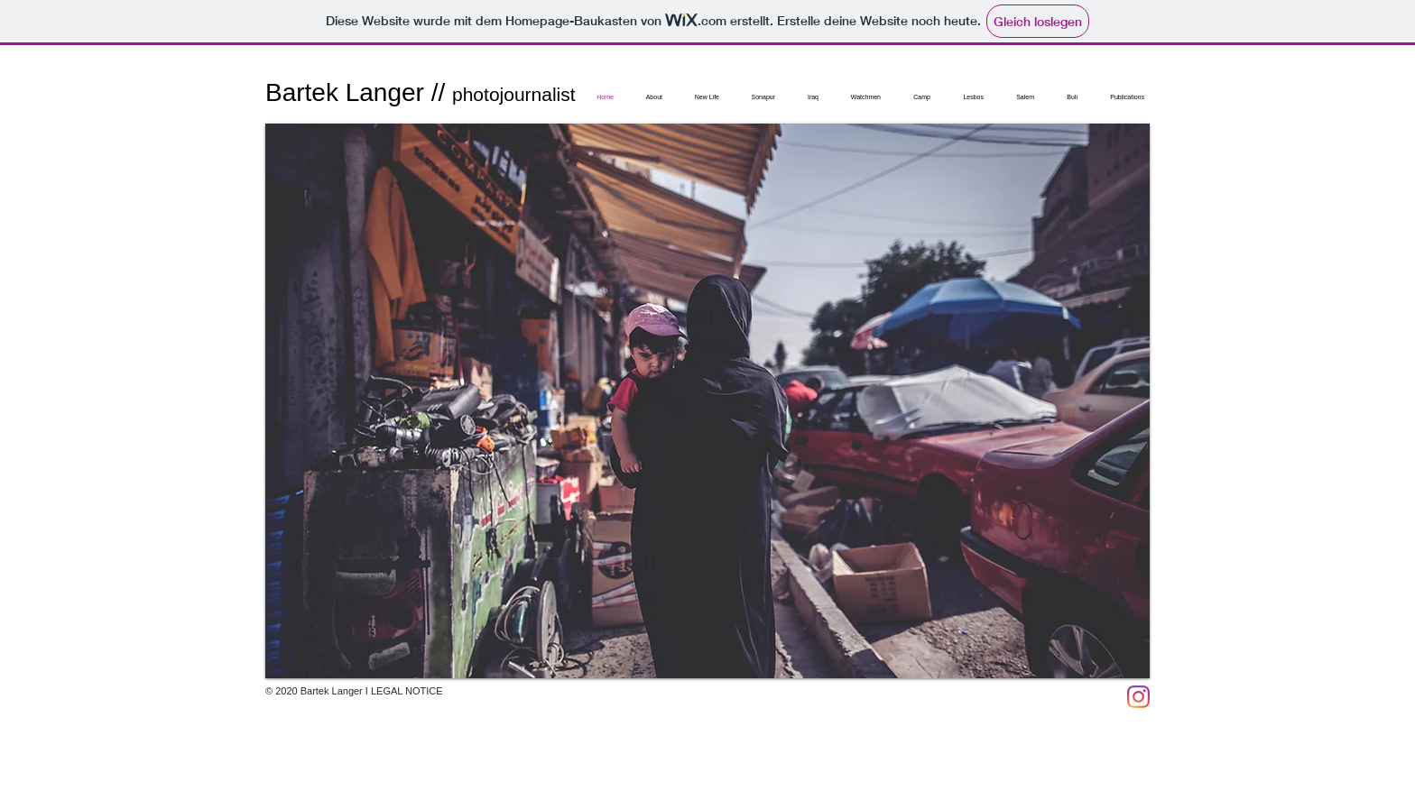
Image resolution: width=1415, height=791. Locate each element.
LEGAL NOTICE (407, 690)
